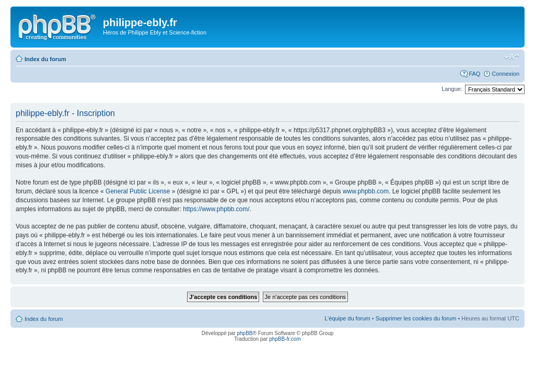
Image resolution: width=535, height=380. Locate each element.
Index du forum (45, 59)
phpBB (244, 333)
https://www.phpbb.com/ (216, 209)
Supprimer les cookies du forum (416, 318)
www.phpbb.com (366, 191)
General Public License (138, 191)
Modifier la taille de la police (511, 57)
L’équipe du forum (347, 318)
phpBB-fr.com (285, 339)
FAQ (474, 74)
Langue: (451, 89)
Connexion (505, 74)
